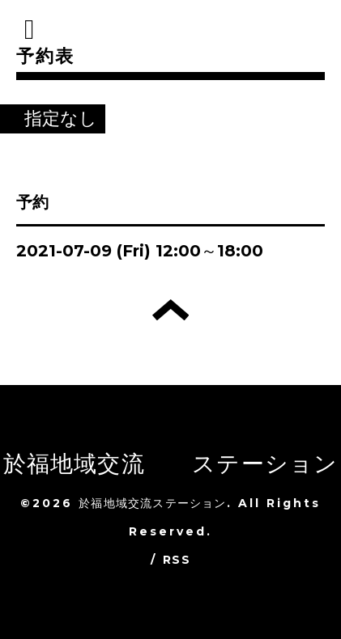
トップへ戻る (170, 309)
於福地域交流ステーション (152, 503)
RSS (176, 559)
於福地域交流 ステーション (171, 463)
